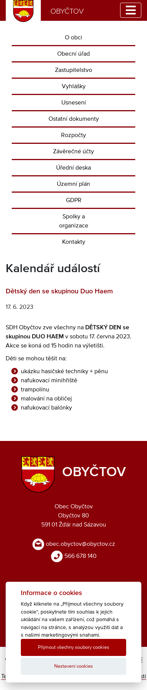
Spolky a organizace (73, 221)
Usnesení (73, 103)
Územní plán (73, 184)
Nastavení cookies (73, 666)
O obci (73, 37)
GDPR (73, 200)
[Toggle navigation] (130, 10)
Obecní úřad (73, 54)
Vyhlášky (74, 86)
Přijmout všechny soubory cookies (73, 647)
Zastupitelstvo (73, 70)
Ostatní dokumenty (73, 119)
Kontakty (73, 242)
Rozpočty (73, 135)
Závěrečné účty (73, 151)
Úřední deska (73, 168)
